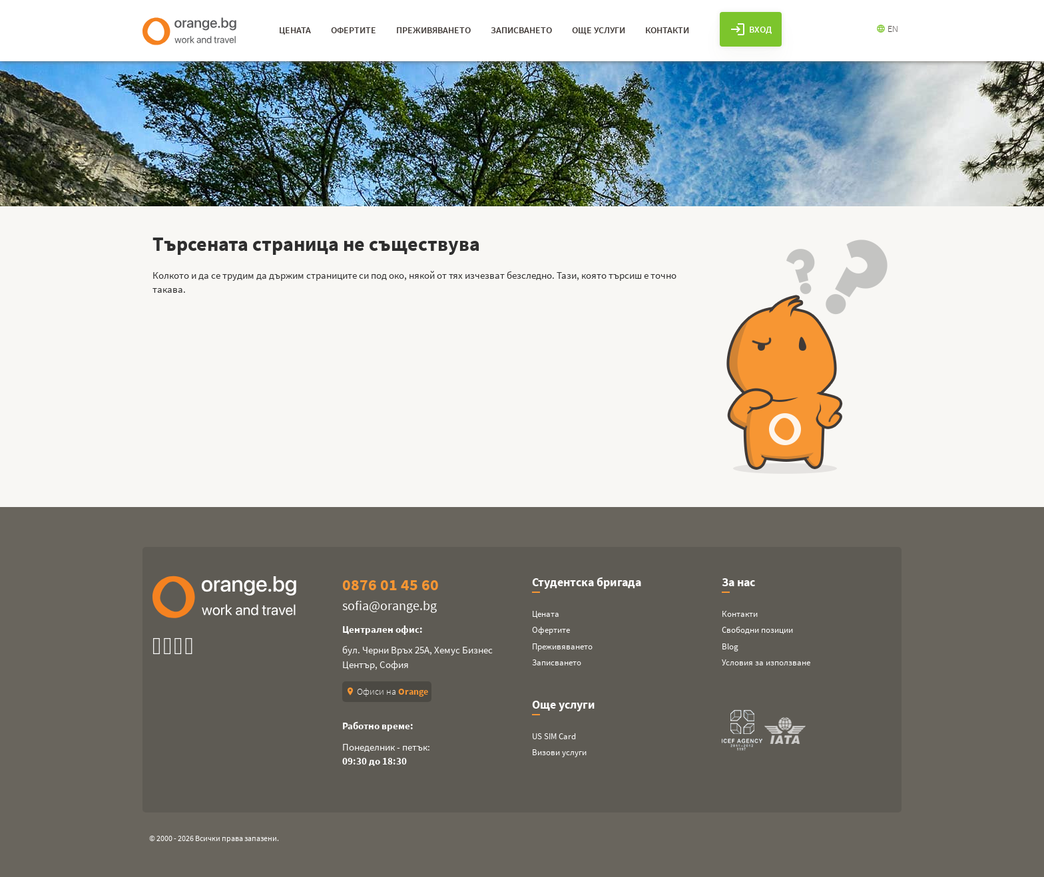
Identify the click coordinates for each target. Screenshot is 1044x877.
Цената (545, 613)
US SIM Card (554, 736)
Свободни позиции (757, 629)
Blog (730, 646)
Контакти (740, 613)
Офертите (551, 629)
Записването (556, 662)
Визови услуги (559, 752)
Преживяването (562, 646)
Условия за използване (766, 662)
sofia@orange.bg (389, 605)
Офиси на (387, 691)
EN (887, 29)
